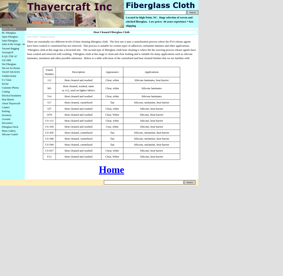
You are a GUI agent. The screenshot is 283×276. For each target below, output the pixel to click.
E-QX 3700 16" (10, 56)
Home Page (7, 25)
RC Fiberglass (9, 32)
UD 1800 (6, 60)
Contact (6, 107)
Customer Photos (10, 87)
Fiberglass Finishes (47, 37)
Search (193, 12)
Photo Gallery (9, 130)
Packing (6, 111)
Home (111, 169)
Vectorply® (7, 52)
